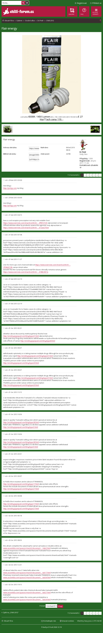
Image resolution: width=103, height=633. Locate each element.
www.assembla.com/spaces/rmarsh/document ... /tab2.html (26, 548)
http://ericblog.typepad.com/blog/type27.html (21, 489)
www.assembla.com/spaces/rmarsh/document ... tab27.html (27, 592)
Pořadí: (51, 606)
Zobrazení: (45, 154)
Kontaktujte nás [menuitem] (49, 621)
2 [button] (85, 175)
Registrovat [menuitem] (82, 3)
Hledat (23, 3)
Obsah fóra (8, 621)
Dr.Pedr (83, 152)
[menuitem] (84, 11)
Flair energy (9, 28)
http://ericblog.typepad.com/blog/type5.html (20, 427)
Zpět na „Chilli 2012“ (11, 612)
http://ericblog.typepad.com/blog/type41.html (21, 336)
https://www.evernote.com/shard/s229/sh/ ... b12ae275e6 (26, 227)
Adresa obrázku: (10, 147)
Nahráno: (44, 147)
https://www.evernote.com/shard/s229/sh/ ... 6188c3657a (25, 272)
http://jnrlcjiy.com (10, 188)
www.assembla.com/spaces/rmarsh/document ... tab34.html (27, 577)
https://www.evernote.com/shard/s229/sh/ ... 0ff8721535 (25, 223)
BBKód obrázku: (9, 154)
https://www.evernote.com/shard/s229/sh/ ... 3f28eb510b (36, 266)
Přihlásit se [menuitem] (96, 3)
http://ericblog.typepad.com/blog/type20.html (21, 363)
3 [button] (88, 175)
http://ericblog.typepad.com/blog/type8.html (37, 341)
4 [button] (91, 175)
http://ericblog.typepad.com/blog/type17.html (21, 484)
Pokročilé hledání (27, 3)
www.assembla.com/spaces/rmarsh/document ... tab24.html (27, 599)
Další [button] (100, 175)
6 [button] (97, 175)
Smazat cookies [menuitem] (67, 621)
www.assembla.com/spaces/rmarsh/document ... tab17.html (27, 572)
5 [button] (94, 175)
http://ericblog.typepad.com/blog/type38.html (21, 422)
